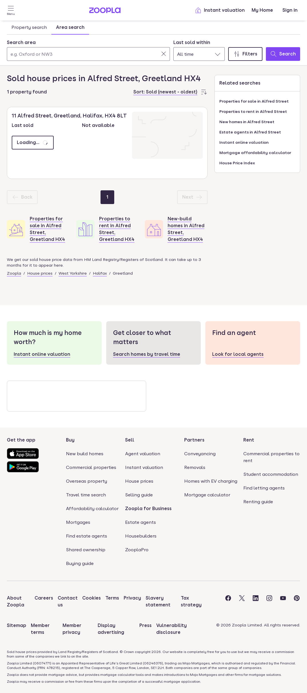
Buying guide (80, 563)
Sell (129, 440)
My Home (262, 10)
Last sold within (191, 42)
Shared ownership (85, 549)
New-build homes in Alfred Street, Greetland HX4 (186, 229)
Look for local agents (238, 354)
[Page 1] (107, 197)
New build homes (84, 453)
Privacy (132, 598)
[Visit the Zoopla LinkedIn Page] (255, 601)
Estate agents (140, 522)
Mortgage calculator (207, 495)
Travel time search (86, 495)
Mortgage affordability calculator (255, 152)
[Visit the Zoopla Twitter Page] (241, 601)
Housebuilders (140, 536)
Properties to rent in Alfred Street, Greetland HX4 (117, 229)
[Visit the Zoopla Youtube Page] (283, 601)
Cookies (91, 598)
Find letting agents (264, 488)
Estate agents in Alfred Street (250, 132)
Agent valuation (142, 453)
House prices (40, 273)
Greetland (123, 273)
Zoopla (14, 273)
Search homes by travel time (146, 354)
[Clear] (163, 54)
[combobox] (88, 50)
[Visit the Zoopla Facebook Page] (228, 601)
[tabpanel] (153, 49)
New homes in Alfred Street (246, 121)
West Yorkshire (73, 273)
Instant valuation (220, 10)
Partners (194, 440)
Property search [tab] (29, 27)
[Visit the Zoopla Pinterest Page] (296, 601)
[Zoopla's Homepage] (105, 11)
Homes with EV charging (210, 481)
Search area (21, 42)
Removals (194, 467)
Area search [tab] (70, 27)
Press (145, 625)
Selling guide (139, 495)
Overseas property (86, 481)
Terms (112, 598)
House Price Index (237, 163)
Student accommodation (270, 474)
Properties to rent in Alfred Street (253, 111)
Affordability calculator (92, 508)
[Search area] (88, 54)
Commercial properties (91, 467)
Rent (248, 440)
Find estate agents (86, 536)
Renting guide (258, 501)
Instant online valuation (244, 142)
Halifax (100, 273)
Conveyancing (200, 453)
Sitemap (16, 625)
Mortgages (78, 522)
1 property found (27, 92)
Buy (70, 440)
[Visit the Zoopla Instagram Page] (269, 601)
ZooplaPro (137, 549)
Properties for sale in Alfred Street (254, 101)
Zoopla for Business (148, 508)
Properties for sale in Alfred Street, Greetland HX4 (47, 229)
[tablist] (48, 27)
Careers (44, 598)
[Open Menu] (11, 10)
